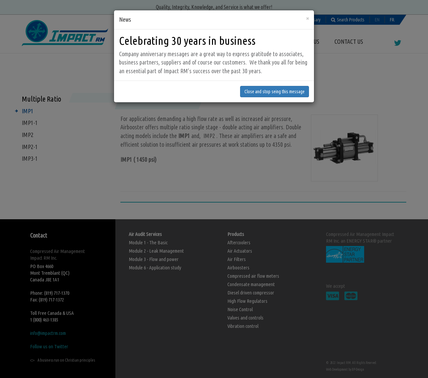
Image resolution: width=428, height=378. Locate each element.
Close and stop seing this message (274, 87)
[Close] (307, 13)
